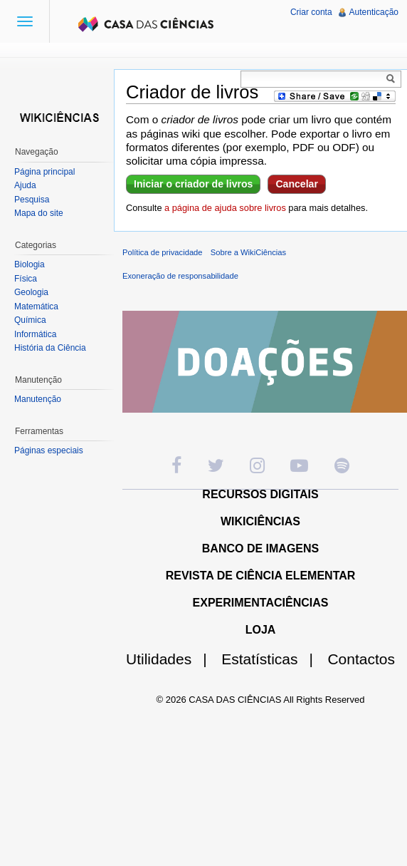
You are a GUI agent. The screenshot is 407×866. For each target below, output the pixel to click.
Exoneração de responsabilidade (180, 276)
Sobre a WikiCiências (248, 252)
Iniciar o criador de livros (193, 184)
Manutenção (37, 399)
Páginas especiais (48, 450)
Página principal (44, 172)
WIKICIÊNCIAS (260, 521)
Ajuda (25, 185)
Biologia (29, 264)
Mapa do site (38, 213)
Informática (35, 334)
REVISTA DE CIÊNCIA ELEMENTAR (261, 575)
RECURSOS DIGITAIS (260, 494)
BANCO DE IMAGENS (260, 548)
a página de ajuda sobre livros (225, 207)
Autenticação (373, 12)
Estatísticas (272, 659)
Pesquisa (31, 200)
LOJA (260, 629)
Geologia (31, 292)
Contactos (361, 659)
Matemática (36, 306)
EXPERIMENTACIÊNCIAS (261, 602)
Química (30, 320)
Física (25, 279)
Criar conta (311, 12)
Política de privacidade (162, 252)
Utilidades (172, 659)
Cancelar (296, 184)
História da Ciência (50, 348)
